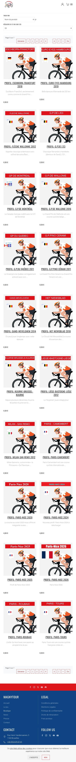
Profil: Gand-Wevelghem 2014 (20, 331)
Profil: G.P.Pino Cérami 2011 (56, 269)
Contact (6, 722)
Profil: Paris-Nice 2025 (20, 579)
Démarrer (21, 41)
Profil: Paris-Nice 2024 (56, 517)
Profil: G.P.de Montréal (20, 209)
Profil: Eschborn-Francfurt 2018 (20, 84)
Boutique (7, 711)
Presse (6, 718)
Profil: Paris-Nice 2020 (20, 517)
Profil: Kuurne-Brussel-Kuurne (20, 393)
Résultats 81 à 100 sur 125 (12, 24)
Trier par (6, 16)
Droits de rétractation (49, 715)
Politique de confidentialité (51, 711)
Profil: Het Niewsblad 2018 (56, 331)
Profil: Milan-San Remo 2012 (20, 457)
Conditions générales (49, 703)
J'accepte (34, 757)
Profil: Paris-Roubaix (20, 637)
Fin (68, 41)
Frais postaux (46, 718)
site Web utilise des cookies (21, 748)
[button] (71, 4)
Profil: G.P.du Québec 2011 (20, 269)
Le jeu (5, 707)
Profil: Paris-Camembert (56, 457)
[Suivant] (63, 41)
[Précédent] (28, 41)
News (5, 715)
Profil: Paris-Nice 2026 (56, 579)
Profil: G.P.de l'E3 (56, 146)
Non (45, 757)
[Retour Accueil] (8, 4)
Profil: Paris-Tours (56, 637)
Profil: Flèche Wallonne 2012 (20, 146)
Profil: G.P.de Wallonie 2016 (56, 209)
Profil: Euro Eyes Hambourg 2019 (56, 84)
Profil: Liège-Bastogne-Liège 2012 (56, 393)
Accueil (6, 703)
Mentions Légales (48, 707)
